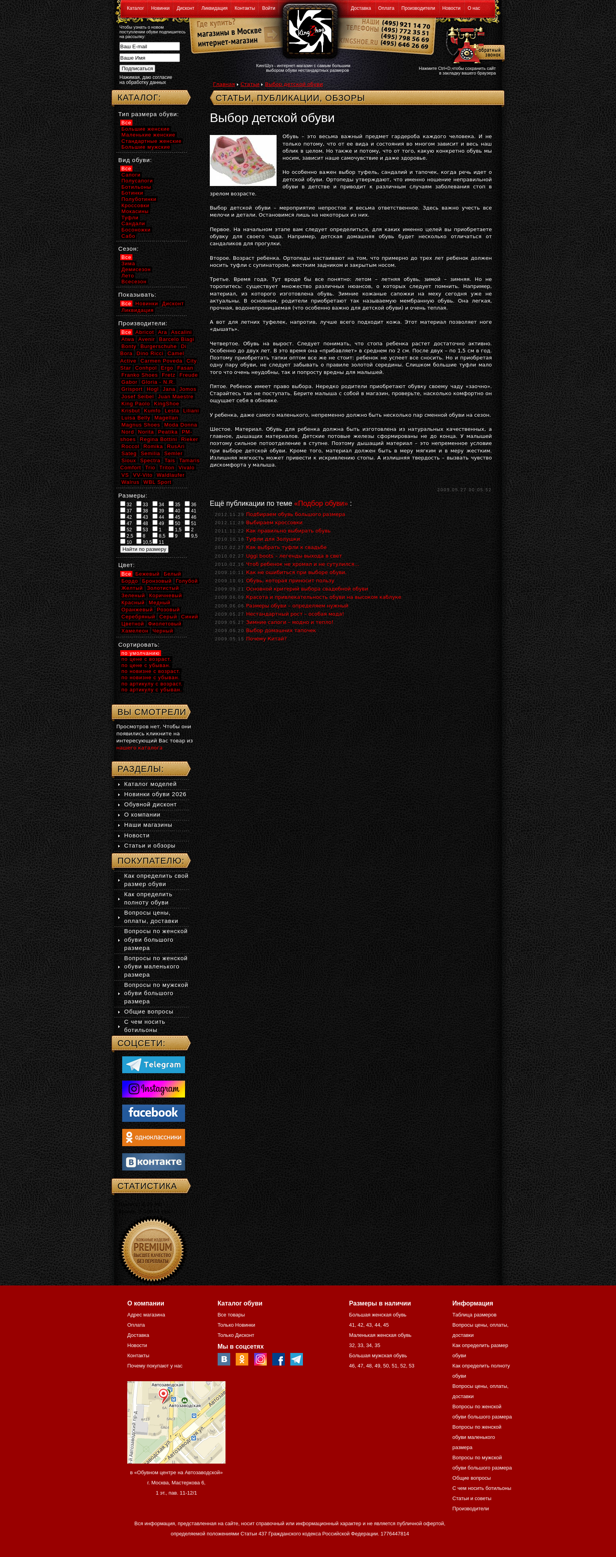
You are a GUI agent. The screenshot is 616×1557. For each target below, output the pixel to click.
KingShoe (166, 404)
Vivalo (186, 467)
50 (174, 523)
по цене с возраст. (146, 659)
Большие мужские (145, 147)
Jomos (188, 389)
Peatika (168, 432)
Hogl (153, 389)
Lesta (172, 411)
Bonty (128, 346)
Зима (128, 263)
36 (190, 504)
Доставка (361, 8)
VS (125, 475)
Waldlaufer (171, 475)
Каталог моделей (150, 783)
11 (158, 542)
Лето (127, 276)
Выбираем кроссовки (274, 522)
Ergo (167, 368)
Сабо (128, 236)
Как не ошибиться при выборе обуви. (296, 572)
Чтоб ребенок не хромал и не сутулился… (302, 564)
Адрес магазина (146, 1315)
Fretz (169, 375)
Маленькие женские (148, 135)
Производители (418, 8)
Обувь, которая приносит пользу (290, 580)
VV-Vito (142, 475)
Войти (268, 8)
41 (190, 510)
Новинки (160, 8)
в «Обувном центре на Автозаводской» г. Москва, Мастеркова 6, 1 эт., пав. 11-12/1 (176, 1482)
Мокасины (135, 211)
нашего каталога (139, 748)
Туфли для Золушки (273, 539)
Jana (169, 389)
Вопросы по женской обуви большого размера (156, 939)
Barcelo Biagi (176, 339)
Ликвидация (215, 8)
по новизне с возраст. (150, 671)
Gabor (129, 382)
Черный (162, 631)
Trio (150, 467)
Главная (224, 84)
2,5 (126, 535)
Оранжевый (137, 610)
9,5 (191, 535)
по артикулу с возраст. (152, 684)
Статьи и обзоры (150, 845)
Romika (153, 446)
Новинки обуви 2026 (155, 794)
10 (126, 542)
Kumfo (152, 411)
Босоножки (136, 230)
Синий (189, 617)
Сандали (133, 223)
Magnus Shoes (140, 425)
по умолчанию (140, 653)
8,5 (158, 535)
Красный (133, 602)
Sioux (128, 460)
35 (174, 504)
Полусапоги (137, 181)
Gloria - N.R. (158, 382)
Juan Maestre (176, 396)
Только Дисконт (236, 1335)
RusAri (176, 446)
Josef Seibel (137, 396)
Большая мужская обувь (378, 1355)
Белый (173, 574)
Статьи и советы (472, 1498)
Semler (173, 453)
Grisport (132, 389)
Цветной (132, 624)
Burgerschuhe (158, 346)
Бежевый (148, 574)
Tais (170, 460)
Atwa (127, 339)
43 (142, 517)
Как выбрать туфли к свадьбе (286, 547)
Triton (166, 467)
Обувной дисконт (150, 804)
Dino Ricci (150, 353)
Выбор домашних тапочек (281, 630)
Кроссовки (135, 205)
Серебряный (138, 617)
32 (126, 504)
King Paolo (135, 404)
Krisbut (130, 411)
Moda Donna (180, 425)
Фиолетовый (165, 624)
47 (126, 523)
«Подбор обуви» (321, 503)
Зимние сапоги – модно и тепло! (290, 622)
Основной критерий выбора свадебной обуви (307, 589)
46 (190, 517)
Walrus (130, 482)
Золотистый (163, 588)
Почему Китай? (266, 639)
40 (174, 510)
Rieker (189, 439)
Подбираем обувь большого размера (295, 514)
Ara (162, 332)
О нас (474, 8)
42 (126, 517)
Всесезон (134, 281)
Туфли (130, 218)
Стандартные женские (151, 141)
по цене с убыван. (146, 665)
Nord (127, 432)
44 (158, 517)
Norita (146, 432)
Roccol (130, 446)
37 (126, 510)
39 (158, 510)
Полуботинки (138, 199)
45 (174, 517)
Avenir (146, 339)
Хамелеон (134, 631)
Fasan (185, 368)
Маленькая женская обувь (380, 1335)
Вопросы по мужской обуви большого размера (156, 993)
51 (190, 523)
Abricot (145, 332)
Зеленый (133, 595)
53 (142, 529)
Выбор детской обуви (294, 84)
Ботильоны (136, 187)
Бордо (129, 581)
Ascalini (181, 332)
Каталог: (139, 97)
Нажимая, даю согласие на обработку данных (145, 80)
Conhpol (146, 368)
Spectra (150, 460)
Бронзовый (157, 581)
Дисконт (185, 8)
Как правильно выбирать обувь (288, 531)
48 (142, 523)
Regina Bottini (158, 439)
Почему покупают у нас (154, 1366)
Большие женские (145, 129)
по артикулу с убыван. (151, 690)
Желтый (132, 588)
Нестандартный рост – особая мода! (295, 614)
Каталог (135, 8)
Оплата (386, 8)
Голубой (187, 581)
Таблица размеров (475, 1315)
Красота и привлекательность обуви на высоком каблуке (323, 597)
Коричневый (165, 595)
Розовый (168, 610)
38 (142, 510)
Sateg (129, 453)
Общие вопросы (149, 1011)
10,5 (144, 542)
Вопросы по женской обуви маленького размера (156, 966)
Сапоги (131, 175)
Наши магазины (148, 824)
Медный (159, 602)
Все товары (231, 1315)
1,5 (175, 529)
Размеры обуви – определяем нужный (297, 606)
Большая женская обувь (377, 1315)
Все (126, 123)
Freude (189, 375)
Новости (451, 8)
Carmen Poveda (162, 361)
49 (158, 523)
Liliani (191, 411)
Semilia (150, 453)
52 (126, 529)
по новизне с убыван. (150, 677)
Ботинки (132, 193)
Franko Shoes (139, 375)
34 (158, 504)
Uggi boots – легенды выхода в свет (294, 556)
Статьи (249, 84)
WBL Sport (157, 482)
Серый (168, 617)
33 (142, 504)
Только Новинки (236, 1325)
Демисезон (136, 269)
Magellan (166, 418)
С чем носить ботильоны (482, 1488)
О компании (142, 814)
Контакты (245, 8)
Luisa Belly (135, 418)
